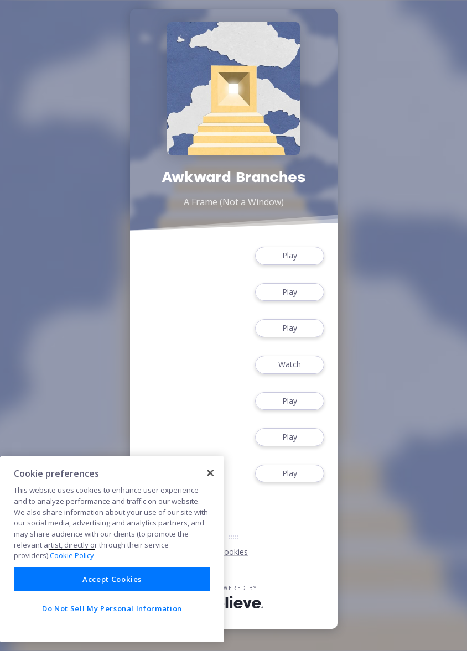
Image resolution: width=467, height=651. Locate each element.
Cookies (233, 551)
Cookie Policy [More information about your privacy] (72, 555)
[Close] (210, 473)
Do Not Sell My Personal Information (112, 608)
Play (289, 255)
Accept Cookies (112, 579)
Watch (289, 364)
